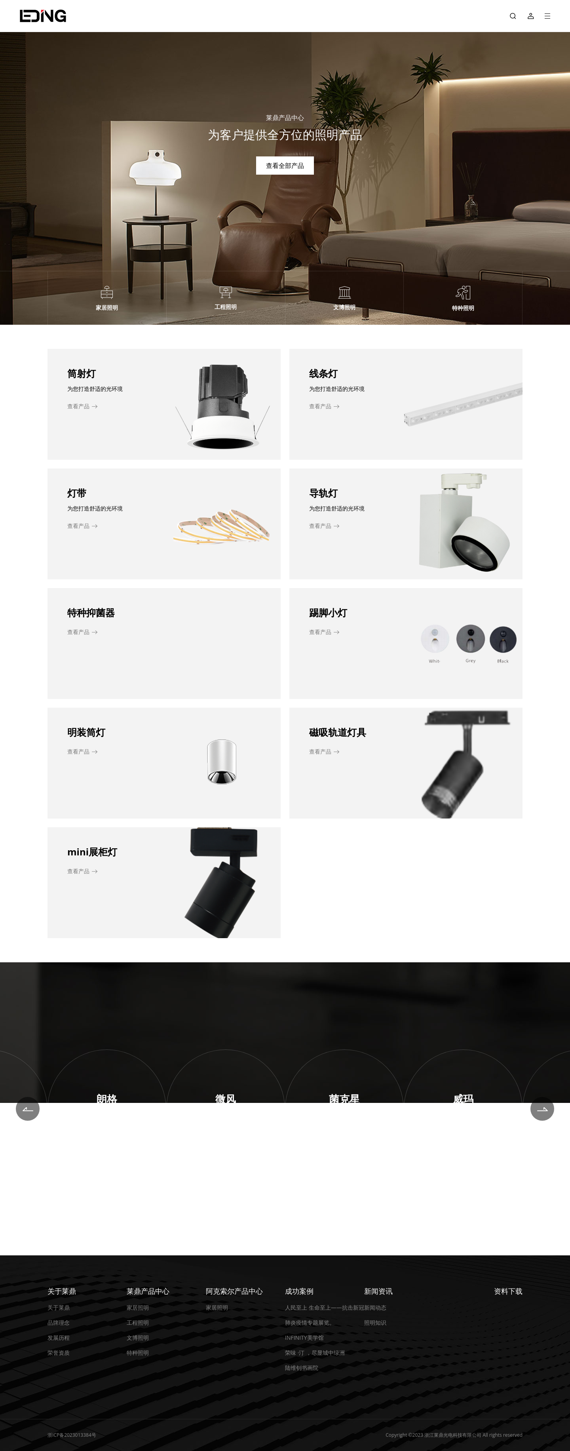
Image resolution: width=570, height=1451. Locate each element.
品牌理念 (59, 1322)
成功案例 (299, 1291)
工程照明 (138, 1322)
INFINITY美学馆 (304, 1337)
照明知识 (375, 1322)
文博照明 (138, 1337)
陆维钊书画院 (301, 1367)
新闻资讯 (378, 1291)
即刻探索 (107, 1132)
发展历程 (59, 1337)
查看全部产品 (285, 165)
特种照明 (138, 1352)
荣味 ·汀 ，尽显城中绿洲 (315, 1352)
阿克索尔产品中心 (234, 1291)
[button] (28, 1109)
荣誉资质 (59, 1352)
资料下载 (508, 1291)
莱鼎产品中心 (148, 1291)
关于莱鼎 (62, 1291)
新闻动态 (375, 1307)
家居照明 (138, 1307)
